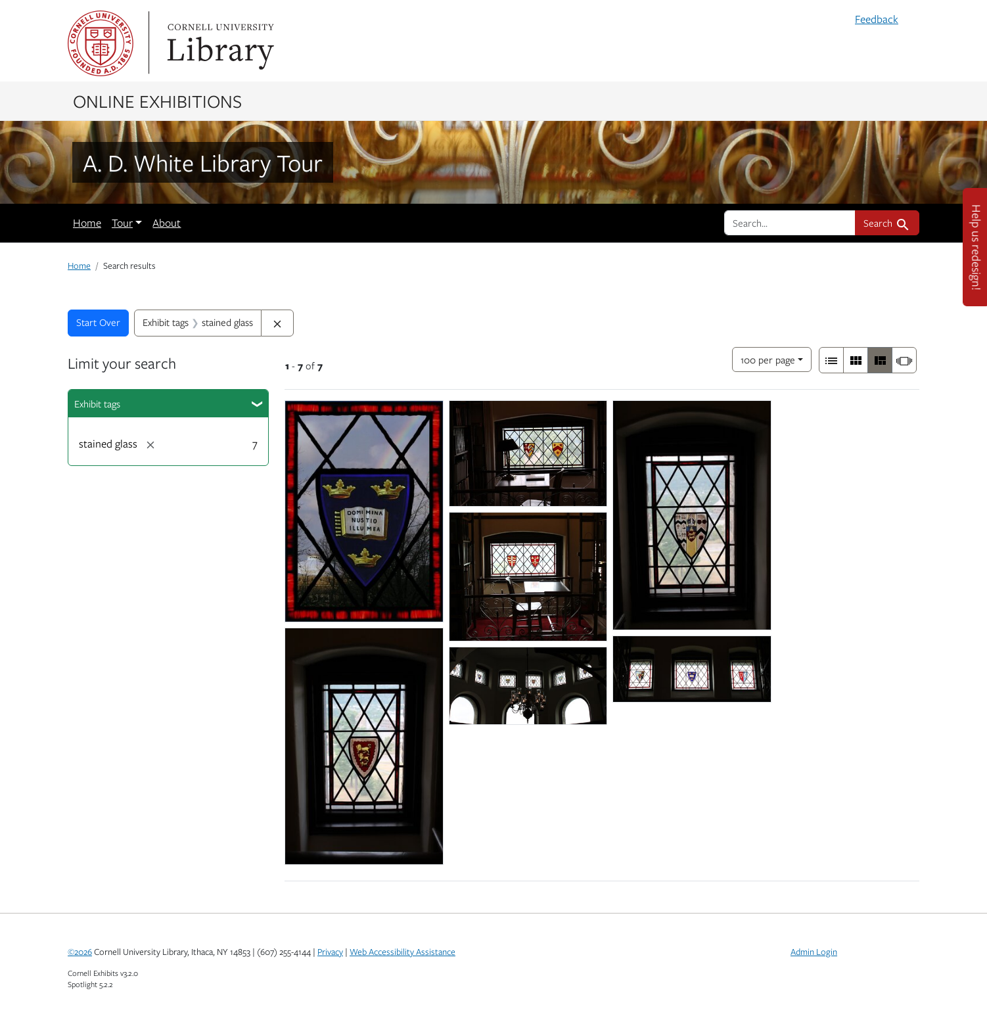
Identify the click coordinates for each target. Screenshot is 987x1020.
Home (87, 223)
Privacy (330, 952)
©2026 (80, 952)
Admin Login (814, 952)
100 (768, 358)
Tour (122, 223)
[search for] (790, 222)
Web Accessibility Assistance (402, 952)
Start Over (98, 322)
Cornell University (100, 43)
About (166, 223)
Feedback (876, 19)
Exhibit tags (97, 403)
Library (218, 43)
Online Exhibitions (157, 100)
